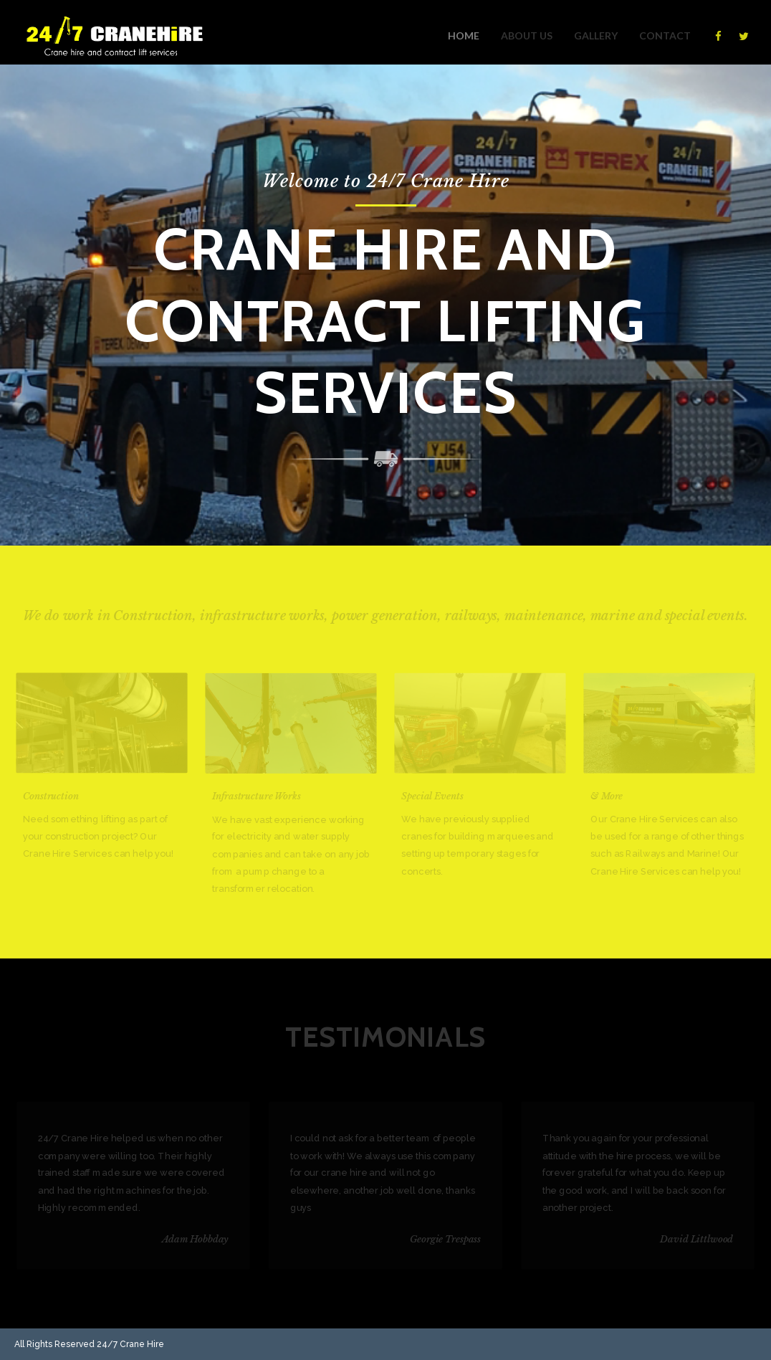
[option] (385, 305)
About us (526, 35)
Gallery (596, 35)
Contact (665, 35)
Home (463, 35)
